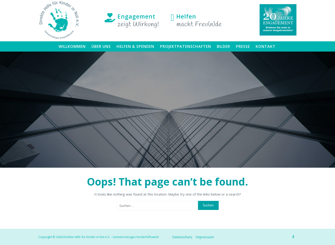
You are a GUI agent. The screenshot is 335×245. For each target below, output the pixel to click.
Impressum (205, 237)
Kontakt (265, 46)
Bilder (223, 46)
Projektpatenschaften (185, 46)
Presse (243, 46)
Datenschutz (182, 237)
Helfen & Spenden (135, 46)
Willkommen (72, 46)
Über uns (101, 46)
